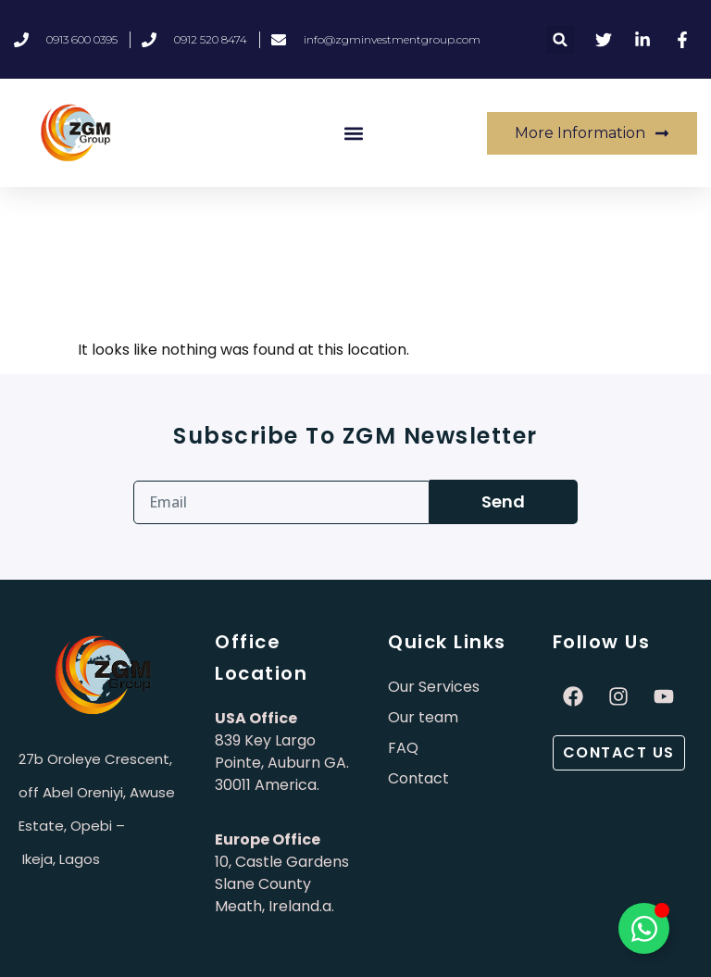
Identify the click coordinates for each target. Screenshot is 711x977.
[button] (560, 39)
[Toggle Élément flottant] (643, 928)
